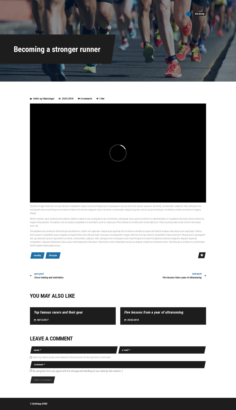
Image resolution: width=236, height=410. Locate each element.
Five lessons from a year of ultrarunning (153, 312)
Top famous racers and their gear (58, 312)
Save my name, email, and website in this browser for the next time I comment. (72, 357)
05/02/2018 (133, 320)
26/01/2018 (67, 98)
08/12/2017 (43, 320)
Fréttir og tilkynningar (43, 98)
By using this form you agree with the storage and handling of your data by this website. (78, 371)
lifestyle (53, 255)
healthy (37, 255)
